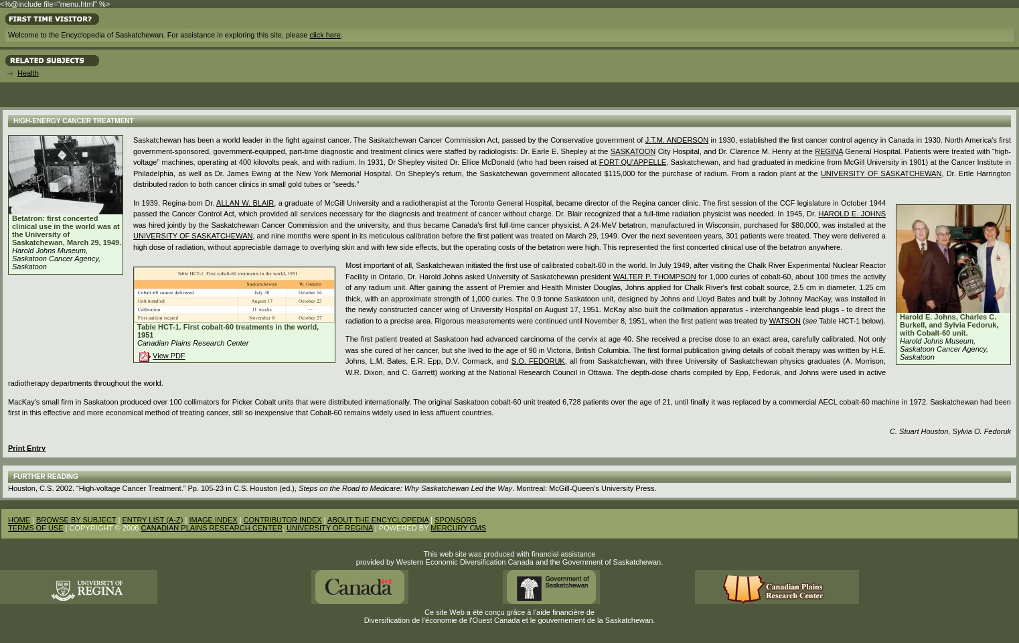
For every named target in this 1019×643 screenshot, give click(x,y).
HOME (19, 520)
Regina (829, 151)
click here (324, 35)
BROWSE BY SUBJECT (76, 520)
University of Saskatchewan (881, 173)
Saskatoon (633, 151)
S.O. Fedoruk (538, 361)
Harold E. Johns (852, 214)
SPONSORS (455, 520)
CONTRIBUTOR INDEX (283, 520)
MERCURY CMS (458, 528)
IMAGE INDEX (213, 520)
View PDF (169, 356)
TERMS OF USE (36, 528)
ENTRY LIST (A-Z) (152, 520)
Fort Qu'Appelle (632, 162)
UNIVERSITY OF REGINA (330, 528)
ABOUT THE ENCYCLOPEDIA (377, 520)
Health (28, 73)
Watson (785, 321)
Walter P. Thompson (654, 277)
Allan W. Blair (245, 203)
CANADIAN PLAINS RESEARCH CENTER (212, 528)
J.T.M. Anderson (676, 140)
